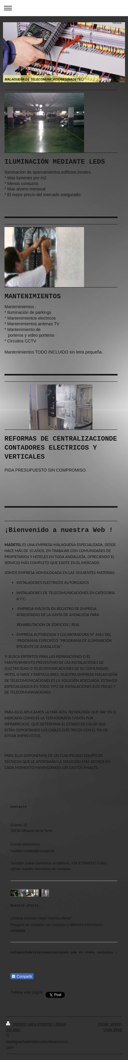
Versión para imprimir (29, 1024)
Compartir (22, 976)
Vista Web (112, 1029)
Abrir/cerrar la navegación (64, 8)
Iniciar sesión (109, 1024)
